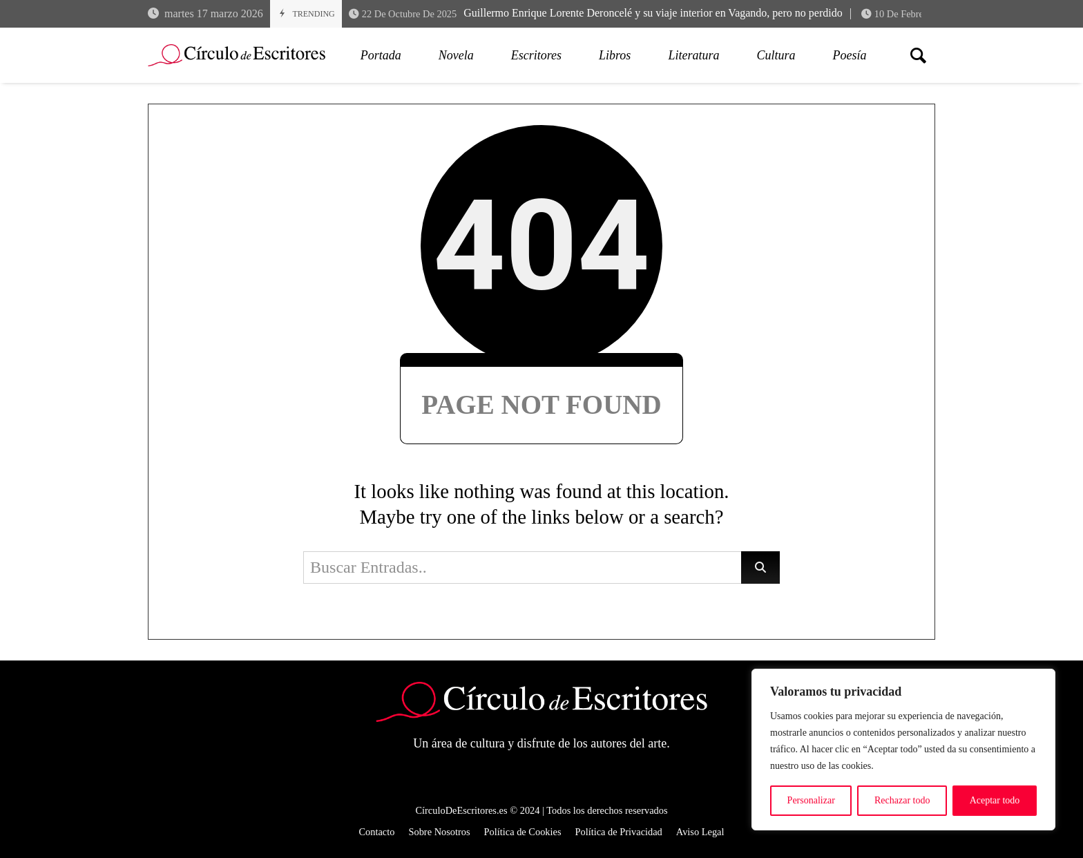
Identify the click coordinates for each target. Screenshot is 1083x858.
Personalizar (811, 800)
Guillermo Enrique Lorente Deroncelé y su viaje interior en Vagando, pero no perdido (596, 13)
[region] (903, 749)
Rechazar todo (902, 800)
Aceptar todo (995, 800)
